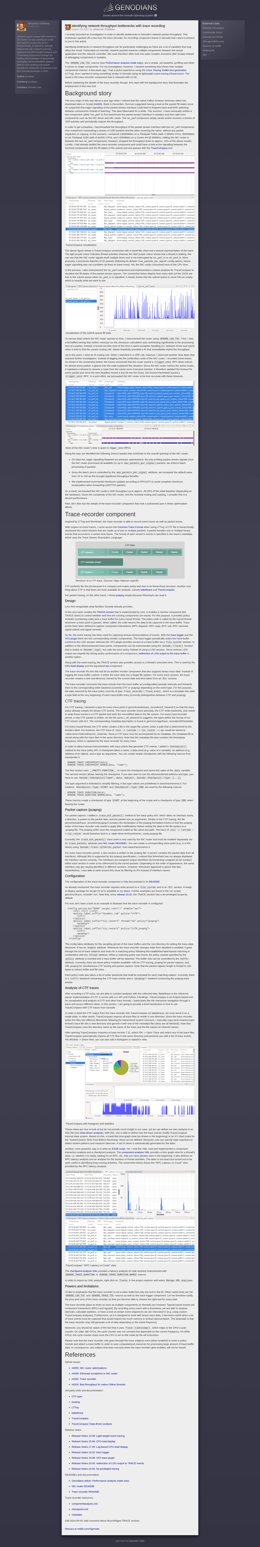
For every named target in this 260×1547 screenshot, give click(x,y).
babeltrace (146, 587)
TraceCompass (159, 147)
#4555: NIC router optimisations (89, 1368)
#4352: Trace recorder (84, 1379)
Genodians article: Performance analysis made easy (100, 1481)
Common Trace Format (130, 525)
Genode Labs (34, 87)
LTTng (75, 1408)
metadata (77, 1515)
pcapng (120, 593)
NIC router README (114, 838)
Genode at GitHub (213, 36)
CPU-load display (74, 662)
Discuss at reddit (212, 45)
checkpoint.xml (80, 1509)
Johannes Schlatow (38, 23)
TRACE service (105, 610)
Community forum (212, 32)
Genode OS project (213, 27)
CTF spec (77, 1397)
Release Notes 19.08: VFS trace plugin (93, 1458)
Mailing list (208, 50)
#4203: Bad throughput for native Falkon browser (99, 1385)
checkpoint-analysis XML (83, 1273)
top (107, 662)
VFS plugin (71, 636)
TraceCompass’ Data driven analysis (92, 1424)
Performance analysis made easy (124, 62)
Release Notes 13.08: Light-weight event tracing (98, 1436)
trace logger (177, 633)
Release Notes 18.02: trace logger (90, 1453)
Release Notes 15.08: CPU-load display (93, 1442)
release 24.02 (124, 889)
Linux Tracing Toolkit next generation (166, 69)
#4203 (98, 103)
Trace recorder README (85, 1492)
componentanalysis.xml (85, 1504)
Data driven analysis (91, 1134)
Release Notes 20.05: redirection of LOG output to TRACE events (108, 1464)
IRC (205, 54)
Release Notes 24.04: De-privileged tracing (95, 1469)
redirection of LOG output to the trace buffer (163, 650)
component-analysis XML (136, 1154)
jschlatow (29, 76)
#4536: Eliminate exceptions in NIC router (95, 1374)
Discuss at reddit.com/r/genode (82, 1529)
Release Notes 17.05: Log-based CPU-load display (100, 1447)
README (154, 876)
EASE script (118, 1150)
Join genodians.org (213, 41)
